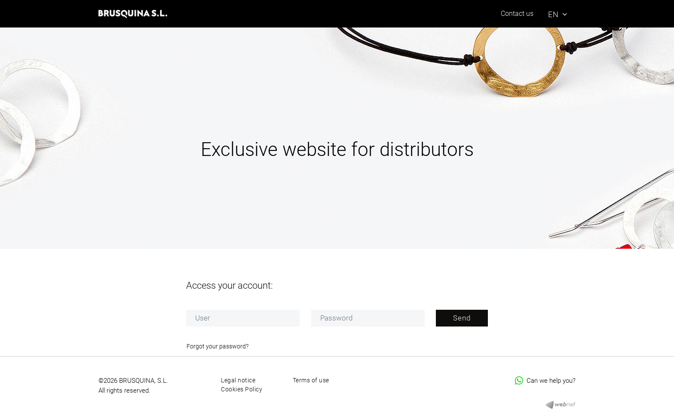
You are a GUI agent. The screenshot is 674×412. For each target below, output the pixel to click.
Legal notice (238, 380)
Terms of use (311, 380)
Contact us (517, 13)
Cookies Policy (241, 389)
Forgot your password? (217, 346)
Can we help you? (545, 380)
